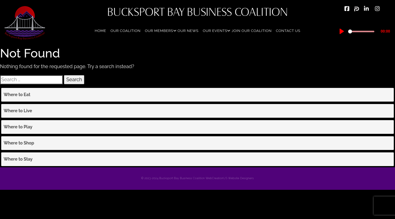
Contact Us (288, 31)
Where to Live (18, 110)
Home (100, 31)
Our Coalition (125, 31)
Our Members (159, 31)
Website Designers (241, 178)
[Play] (342, 31)
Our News (187, 31)
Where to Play (18, 126)
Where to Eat (17, 94)
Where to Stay (18, 159)
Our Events (215, 31)
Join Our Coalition (252, 31)
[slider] (361, 31)
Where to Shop (19, 143)
